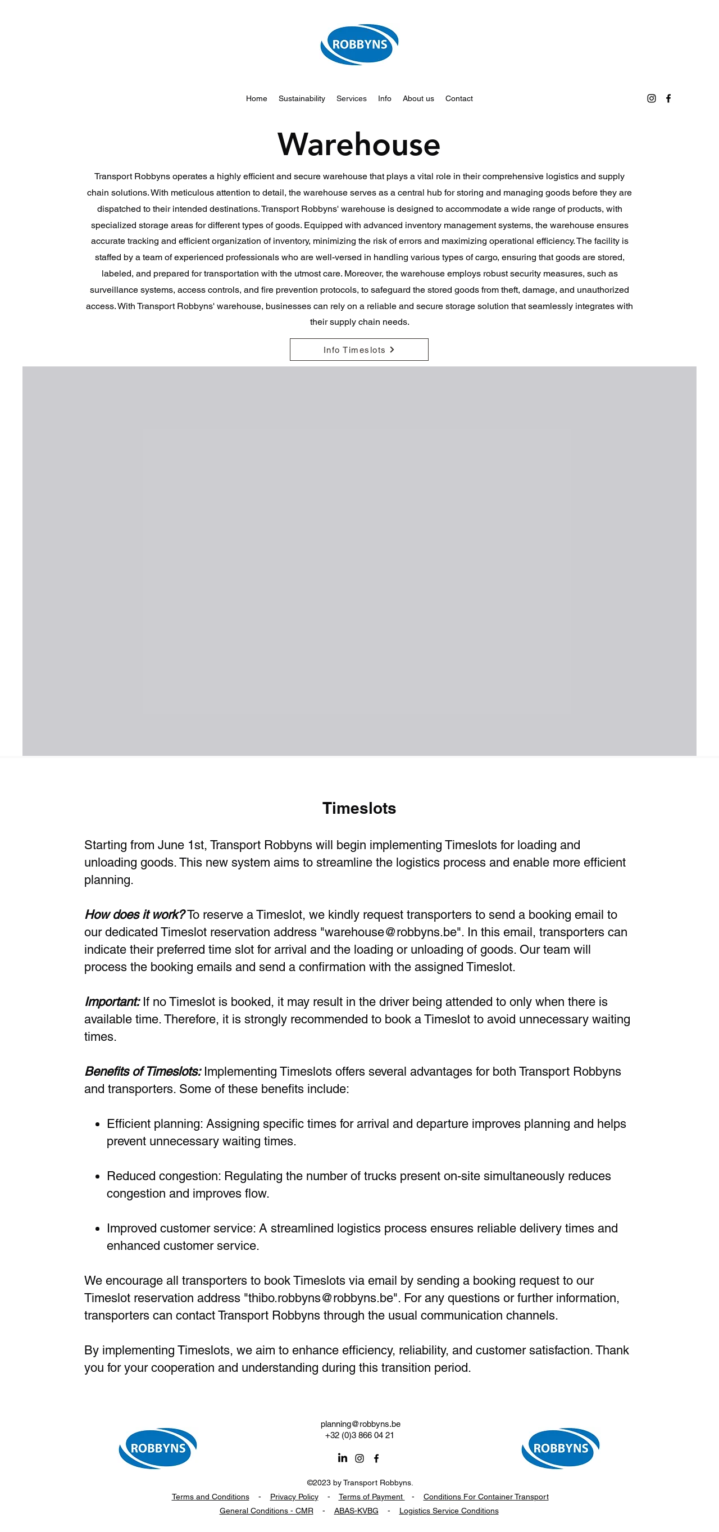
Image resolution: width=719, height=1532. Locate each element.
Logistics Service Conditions (449, 1510)
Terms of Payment (372, 1496)
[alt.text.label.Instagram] (651, 98)
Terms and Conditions (210, 1496)
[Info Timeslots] (359, 349)
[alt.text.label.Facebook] (668, 98)
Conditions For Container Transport (486, 1496)
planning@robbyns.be (361, 1424)
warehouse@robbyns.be (391, 932)
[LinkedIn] (342, 1458)
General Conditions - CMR (266, 1510)
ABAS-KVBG (356, 1510)
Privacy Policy (294, 1496)
